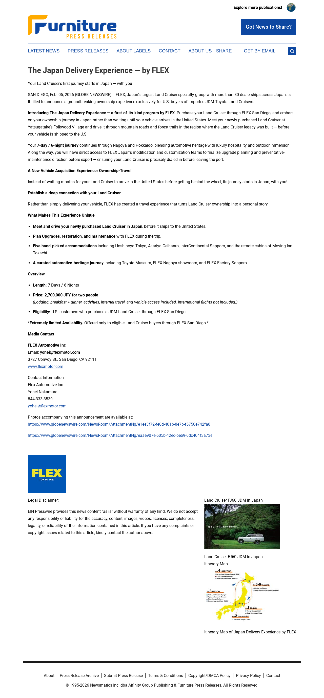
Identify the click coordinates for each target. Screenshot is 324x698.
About (49, 675)
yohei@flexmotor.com (47, 406)
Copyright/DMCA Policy (209, 675)
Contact (169, 50)
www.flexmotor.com (45, 366)
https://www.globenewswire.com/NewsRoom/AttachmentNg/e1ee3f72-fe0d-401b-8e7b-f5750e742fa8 (119, 424)
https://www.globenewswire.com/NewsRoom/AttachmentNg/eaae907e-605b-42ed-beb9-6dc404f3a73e (120, 435)
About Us (200, 50)
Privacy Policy (248, 675)
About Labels (133, 50)
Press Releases (88, 50)
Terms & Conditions (165, 675)
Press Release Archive (79, 675)
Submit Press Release (123, 675)
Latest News (43, 50)
